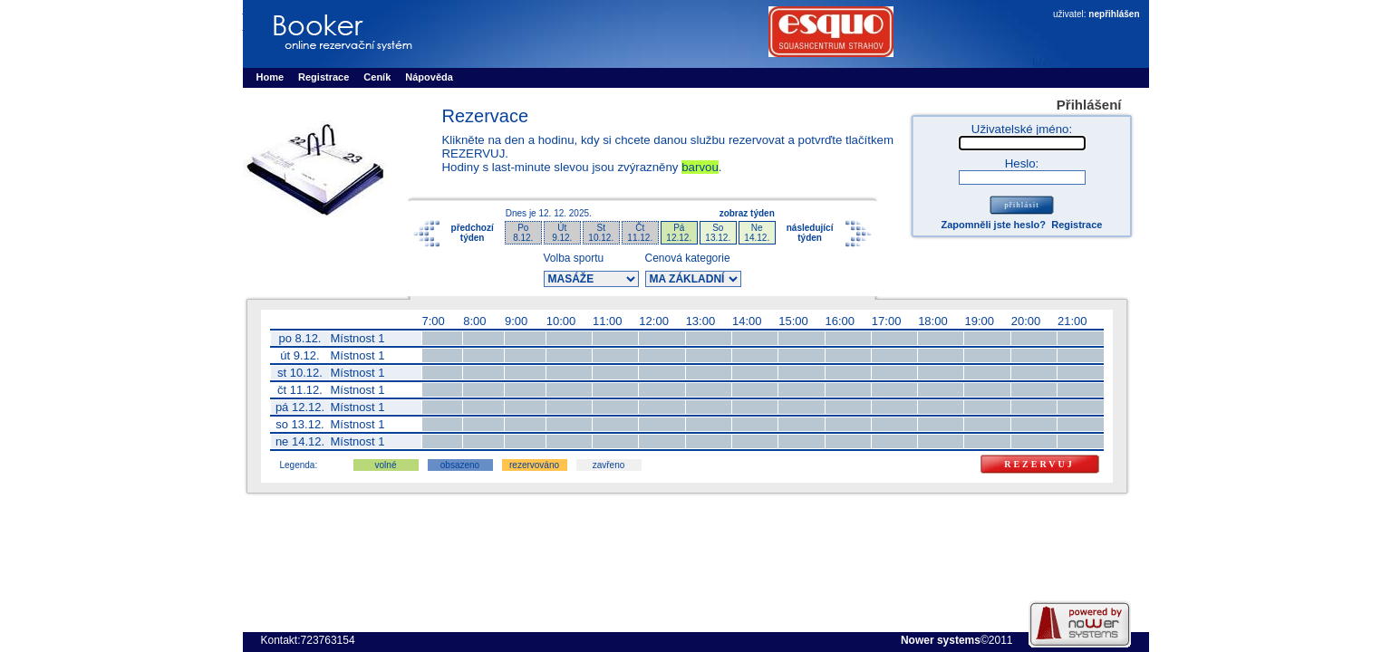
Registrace (1076, 224)
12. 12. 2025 (563, 213)
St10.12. (600, 233)
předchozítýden (472, 233)
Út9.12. (562, 233)
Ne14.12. (756, 233)
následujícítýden (810, 233)
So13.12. (717, 233)
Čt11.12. (639, 233)
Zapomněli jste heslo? (994, 224)
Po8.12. (523, 233)
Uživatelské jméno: (1021, 129)
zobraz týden (747, 213)
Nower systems (940, 640)
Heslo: (1022, 163)
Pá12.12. (678, 233)
